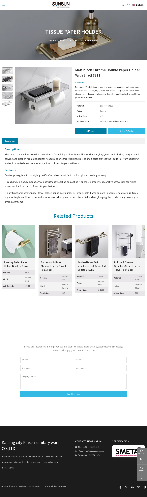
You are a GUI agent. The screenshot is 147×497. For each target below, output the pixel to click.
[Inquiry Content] (73, 381)
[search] (122, 5)
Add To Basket (126, 131)
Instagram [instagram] (144, 487)
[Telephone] (46, 368)
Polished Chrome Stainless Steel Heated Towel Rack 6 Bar (127, 266)
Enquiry (91, 131)
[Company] (101, 368)
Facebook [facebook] (120, 487)
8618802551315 (94, 455)
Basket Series (8, 467)
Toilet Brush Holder (21, 462)
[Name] (46, 360)
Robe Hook (7, 462)
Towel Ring (35, 462)
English (138, 4)
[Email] (101, 360)
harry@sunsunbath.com (94, 451)
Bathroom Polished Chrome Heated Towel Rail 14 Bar (53, 266)
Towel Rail (23, 456)
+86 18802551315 (91, 447)
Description (10, 141)
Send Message (73, 394)
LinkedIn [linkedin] (132, 487)
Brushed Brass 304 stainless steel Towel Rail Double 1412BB (92, 266)
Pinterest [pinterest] (138, 487)
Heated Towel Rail (10, 456)
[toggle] (4, 5)
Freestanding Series (50, 462)
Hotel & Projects (36, 456)
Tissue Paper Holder (53, 456)
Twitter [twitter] (126, 487)
